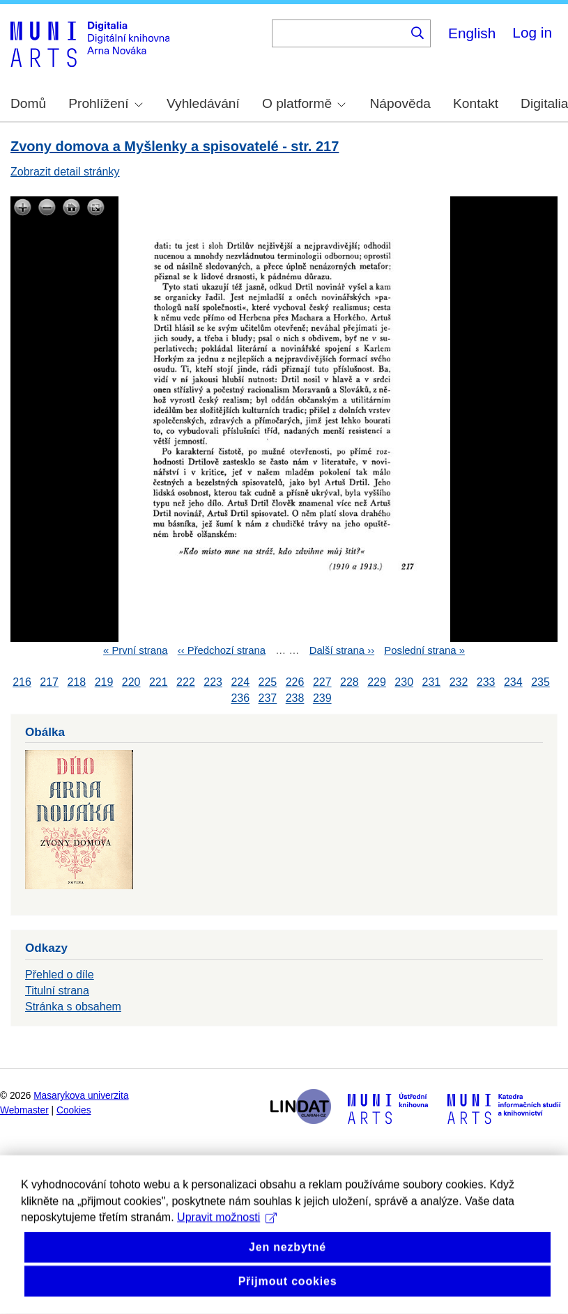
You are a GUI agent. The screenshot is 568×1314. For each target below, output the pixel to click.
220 (131, 682)
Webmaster (24, 1110)
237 (268, 699)
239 (322, 699)
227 (322, 682)
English (472, 33)
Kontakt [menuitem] (475, 103)
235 (540, 682)
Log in (532, 32)
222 (185, 682)
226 (295, 682)
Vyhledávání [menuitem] (203, 103)
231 (431, 682)
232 (459, 682)
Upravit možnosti (227, 1248)
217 (49, 682)
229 (376, 682)
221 (158, 682)
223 (213, 682)
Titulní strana (57, 990)
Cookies (73, 1110)
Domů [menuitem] (28, 103)
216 (22, 682)
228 (349, 682)
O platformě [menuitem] (304, 103)
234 (513, 682)
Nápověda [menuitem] (400, 103)
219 (104, 682)
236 (240, 699)
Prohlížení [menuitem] (105, 103)
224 (240, 682)
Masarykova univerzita (80, 1095)
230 (403, 682)
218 (76, 682)
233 (486, 682)
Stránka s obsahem (73, 1006)
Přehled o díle (59, 974)
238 (295, 699)
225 (268, 682)
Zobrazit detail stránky (65, 172)
